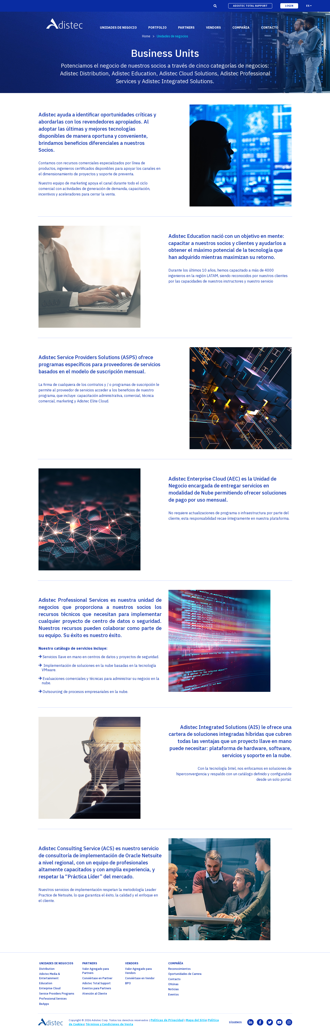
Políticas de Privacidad (167, 1020)
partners (186, 27)
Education (45, 983)
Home (146, 36)
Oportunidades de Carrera (184, 974)
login (289, 5)
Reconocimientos (179, 969)
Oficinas (173, 984)
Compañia (241, 27)
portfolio (157, 27)
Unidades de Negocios (56, 963)
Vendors (131, 963)
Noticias (173, 989)
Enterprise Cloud (49, 988)
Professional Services (53, 998)
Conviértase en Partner (97, 978)
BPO (128, 983)
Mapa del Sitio (196, 1020)
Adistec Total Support (96, 983)
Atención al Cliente (94, 993)
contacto (269, 27)
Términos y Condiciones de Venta (109, 1024)
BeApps (44, 1004)
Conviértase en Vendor (139, 978)
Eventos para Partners (96, 988)
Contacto (174, 979)
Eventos (173, 994)
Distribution (47, 969)
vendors (213, 27)
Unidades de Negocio (118, 27)
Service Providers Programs (56, 993)
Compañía (175, 963)
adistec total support (250, 5)
